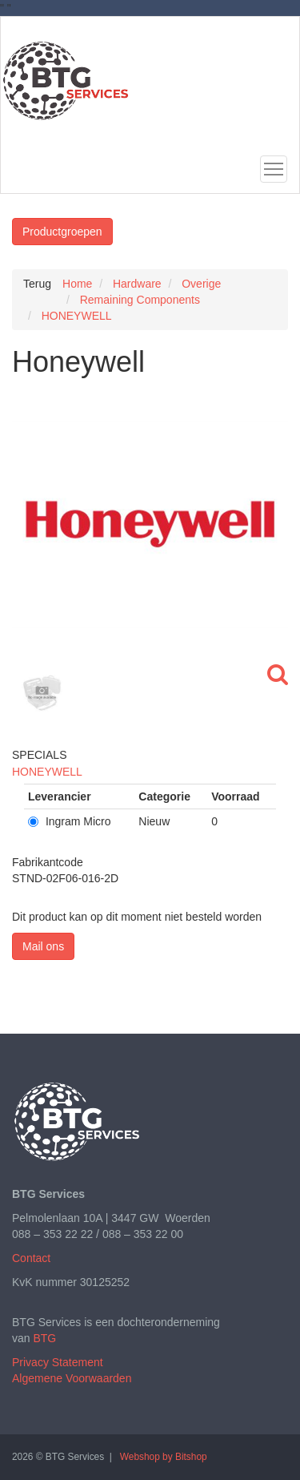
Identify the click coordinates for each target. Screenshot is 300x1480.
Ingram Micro (69, 821)
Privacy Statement (57, 1362)
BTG (44, 1338)
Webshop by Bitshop (163, 1456)
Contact (31, 1258)
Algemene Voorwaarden (71, 1378)
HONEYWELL (47, 771)
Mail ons (43, 946)
